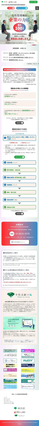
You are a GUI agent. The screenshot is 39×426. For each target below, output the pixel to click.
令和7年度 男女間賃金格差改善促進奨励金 (13, 5)
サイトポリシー (7, 400)
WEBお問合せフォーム (19, 242)
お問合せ (10, 8)
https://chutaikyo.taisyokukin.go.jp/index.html (15, 285)
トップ (5, 397)
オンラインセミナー (24, 53)
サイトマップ (7, 399)
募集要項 (19, 123)
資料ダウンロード (21, 8)
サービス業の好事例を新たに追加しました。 (21, 57)
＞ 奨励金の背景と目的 (30, 84)
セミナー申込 (33, 2)
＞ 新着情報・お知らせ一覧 (32, 63)
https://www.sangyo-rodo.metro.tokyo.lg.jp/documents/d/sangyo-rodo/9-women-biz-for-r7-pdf (19, 264)
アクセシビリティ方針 (9, 403)
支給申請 (9, 162)
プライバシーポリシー (9, 402)
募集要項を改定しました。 (16, 60)
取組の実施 (10, 177)
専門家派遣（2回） (20, 177)
